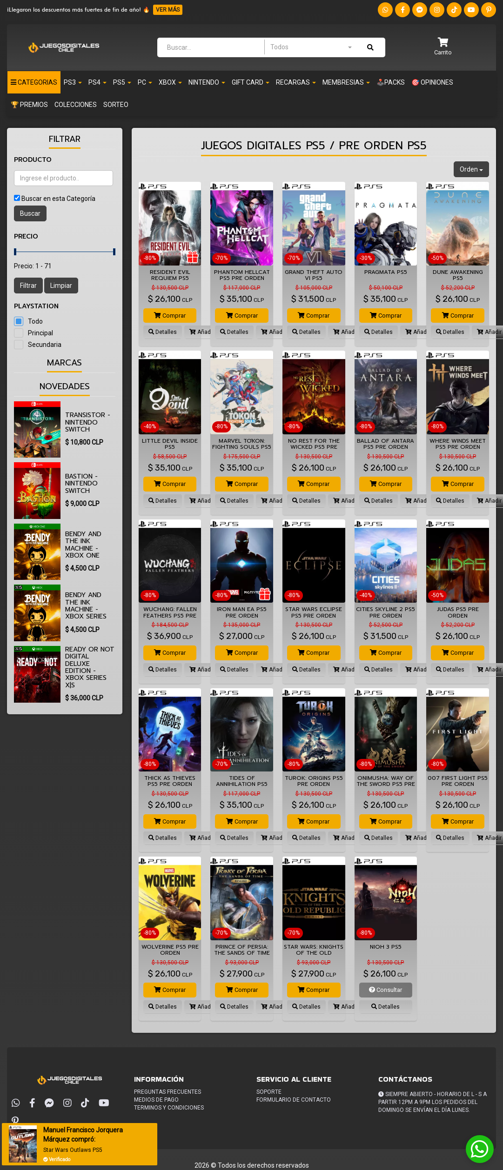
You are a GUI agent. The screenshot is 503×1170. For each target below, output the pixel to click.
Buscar (30, 213)
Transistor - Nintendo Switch (87, 422)
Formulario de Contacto (293, 1100)
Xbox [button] (170, 82)
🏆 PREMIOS (29, 104)
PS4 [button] (97, 82)
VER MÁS (168, 10)
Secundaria (44, 344)
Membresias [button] (346, 82)
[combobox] (310, 47)
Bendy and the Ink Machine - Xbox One (83, 544)
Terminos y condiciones (169, 1107)
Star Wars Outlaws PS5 (73, 1150)
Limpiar (61, 285)
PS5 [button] (122, 82)
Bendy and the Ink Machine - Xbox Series (86, 605)
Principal (40, 333)
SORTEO (115, 104)
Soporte (269, 1092)
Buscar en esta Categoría (58, 198)
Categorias (34, 82)
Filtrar (28, 285)
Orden (471, 169)
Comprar (170, 315)
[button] (443, 47)
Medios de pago (156, 1100)
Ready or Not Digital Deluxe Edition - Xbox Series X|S (89, 667)
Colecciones (75, 104)
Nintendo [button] (206, 82)
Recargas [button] (296, 82)
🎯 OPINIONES (432, 82)
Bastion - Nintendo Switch (81, 484)
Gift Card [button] (250, 82)
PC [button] (145, 82)
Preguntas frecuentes (167, 1092)
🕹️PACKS (390, 82)
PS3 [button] (73, 82)
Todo (35, 321)
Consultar (385, 989)
